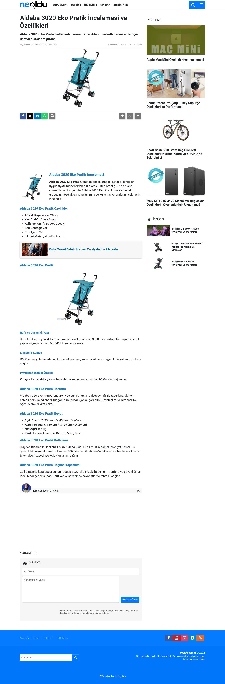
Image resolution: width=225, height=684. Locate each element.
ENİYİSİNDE (120, 4)
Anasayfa (24, 638)
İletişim (47, 638)
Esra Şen (38, 490)
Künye (36, 638)
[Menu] (201, 5)
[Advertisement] (81, 145)
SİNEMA (105, 4)
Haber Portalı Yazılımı (115, 676)
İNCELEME (90, 4)
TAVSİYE (76, 4)
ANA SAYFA (60, 4)
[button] (122, 116)
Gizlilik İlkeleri (61, 638)
